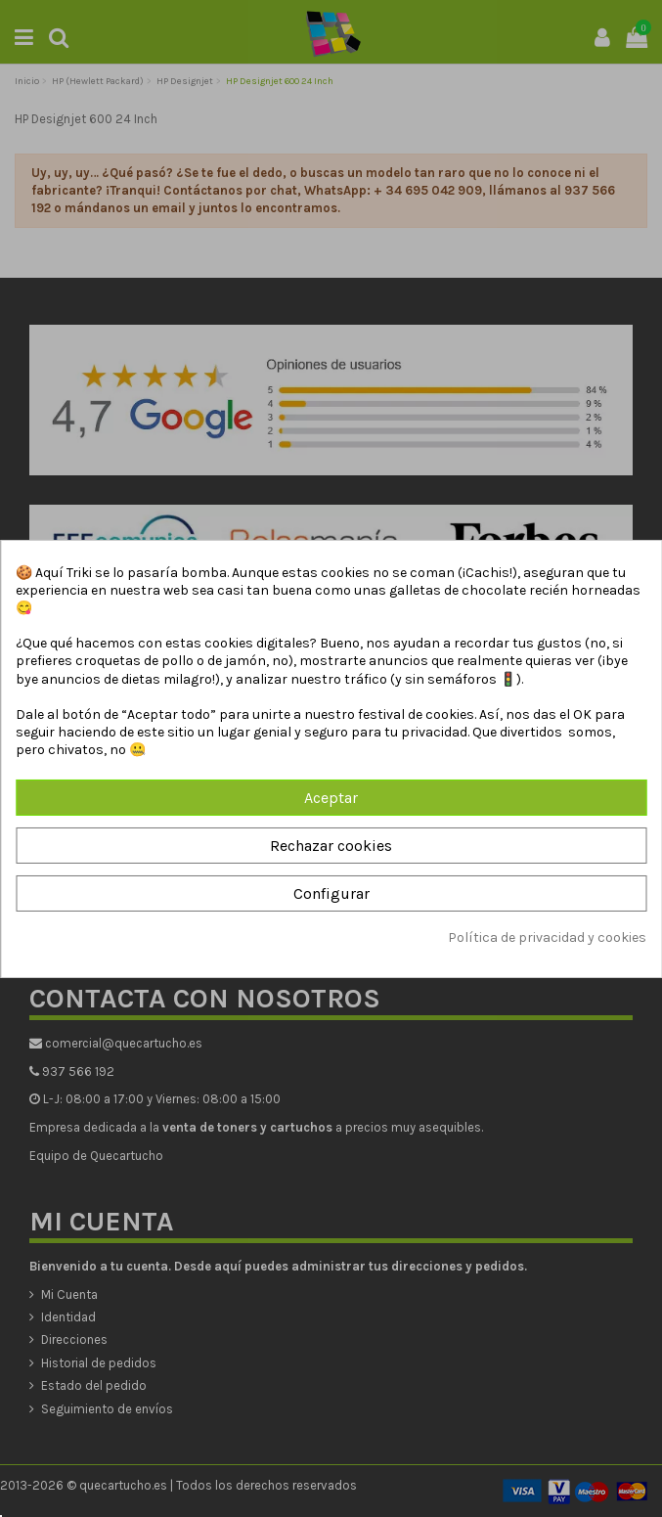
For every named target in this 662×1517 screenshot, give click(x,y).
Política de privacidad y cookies (547, 937)
